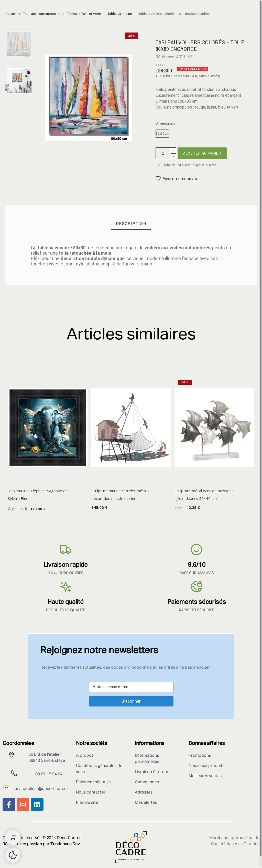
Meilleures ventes (205, 776)
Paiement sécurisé (93, 782)
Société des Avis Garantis (235, 844)
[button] (177, 178)
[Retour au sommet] (12, 855)
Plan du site (87, 803)
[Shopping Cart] (12, 837)
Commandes (147, 782)
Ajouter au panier (202, 153)
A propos (85, 756)
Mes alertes (146, 803)
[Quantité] (163, 153)
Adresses (143, 792)
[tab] (131, 224)
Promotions (200, 756)
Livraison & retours (152, 772)
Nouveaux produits (206, 766)
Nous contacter (90, 792)
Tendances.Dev (65, 844)
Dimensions (165, 123)
